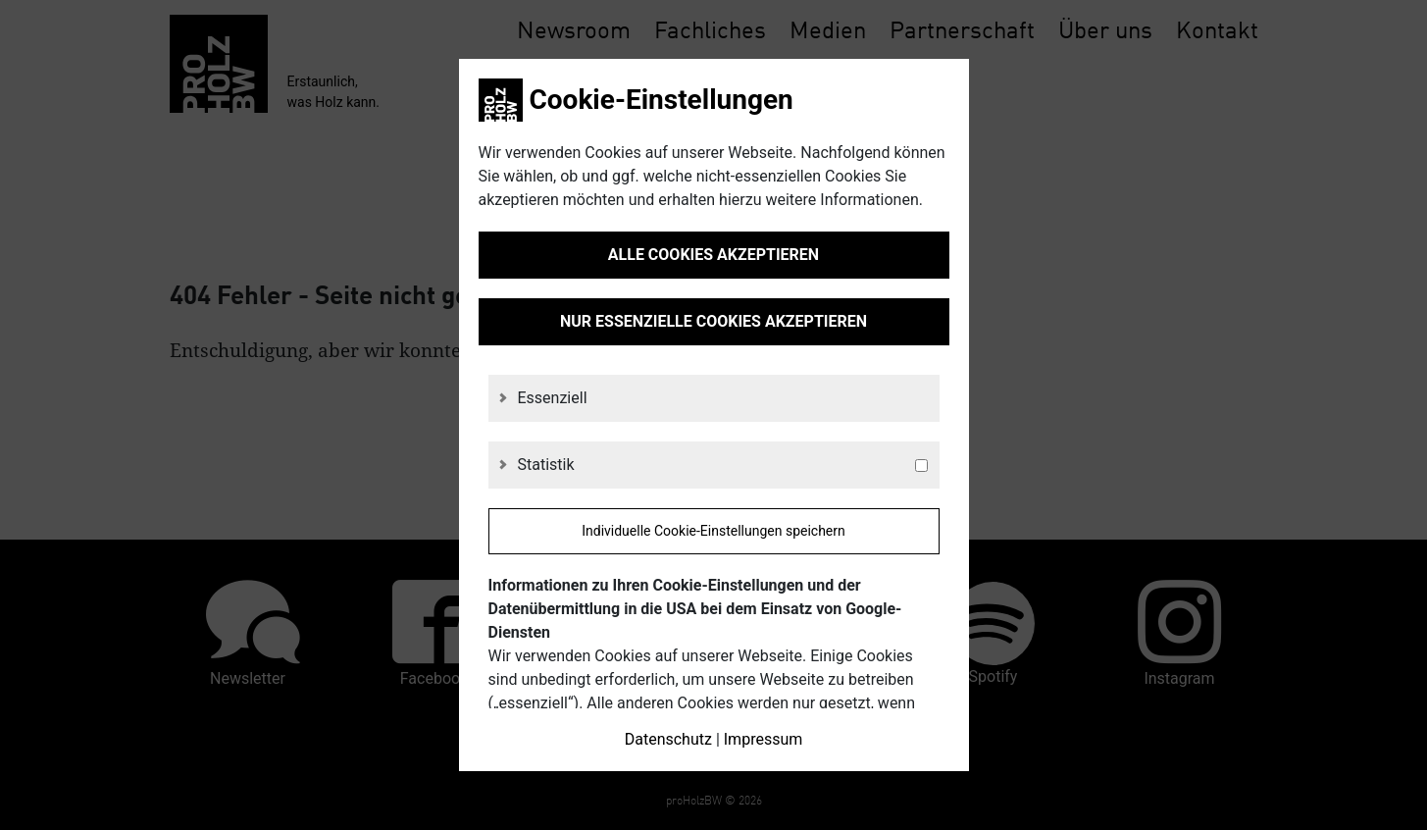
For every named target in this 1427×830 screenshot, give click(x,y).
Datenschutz (668, 739)
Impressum (763, 739)
